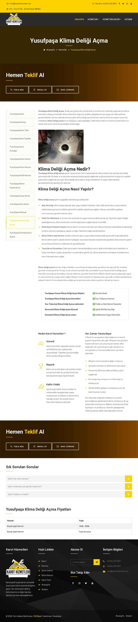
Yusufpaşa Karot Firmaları (17, 149)
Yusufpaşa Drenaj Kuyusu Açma (21, 235)
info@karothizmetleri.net (20, 4)
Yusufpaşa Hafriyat (18, 212)
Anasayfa (79, 19)
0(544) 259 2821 (114, 561)
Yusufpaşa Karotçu (18, 122)
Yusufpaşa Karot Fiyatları (20, 139)
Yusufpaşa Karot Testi (19, 130)
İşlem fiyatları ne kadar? (18, 494)
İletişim (45, 589)
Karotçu (45, 566)
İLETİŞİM (128, 19)
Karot (44, 561)
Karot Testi (46, 580)
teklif (31, 75)
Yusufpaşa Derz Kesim (19, 204)
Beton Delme (47, 571)
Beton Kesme (47, 575)
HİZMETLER (93, 19)
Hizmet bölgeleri (112, 19)
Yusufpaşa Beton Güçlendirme (17, 186)
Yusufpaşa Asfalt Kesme (20, 175)
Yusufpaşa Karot (17, 114)
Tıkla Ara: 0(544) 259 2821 (106, 4)
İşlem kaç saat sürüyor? (18, 478)
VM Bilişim (37, 616)
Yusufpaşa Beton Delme (20, 159)
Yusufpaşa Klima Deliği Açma (19, 222)
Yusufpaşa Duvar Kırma (20, 196)
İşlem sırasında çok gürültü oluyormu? (25, 486)
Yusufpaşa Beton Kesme (20, 167)
